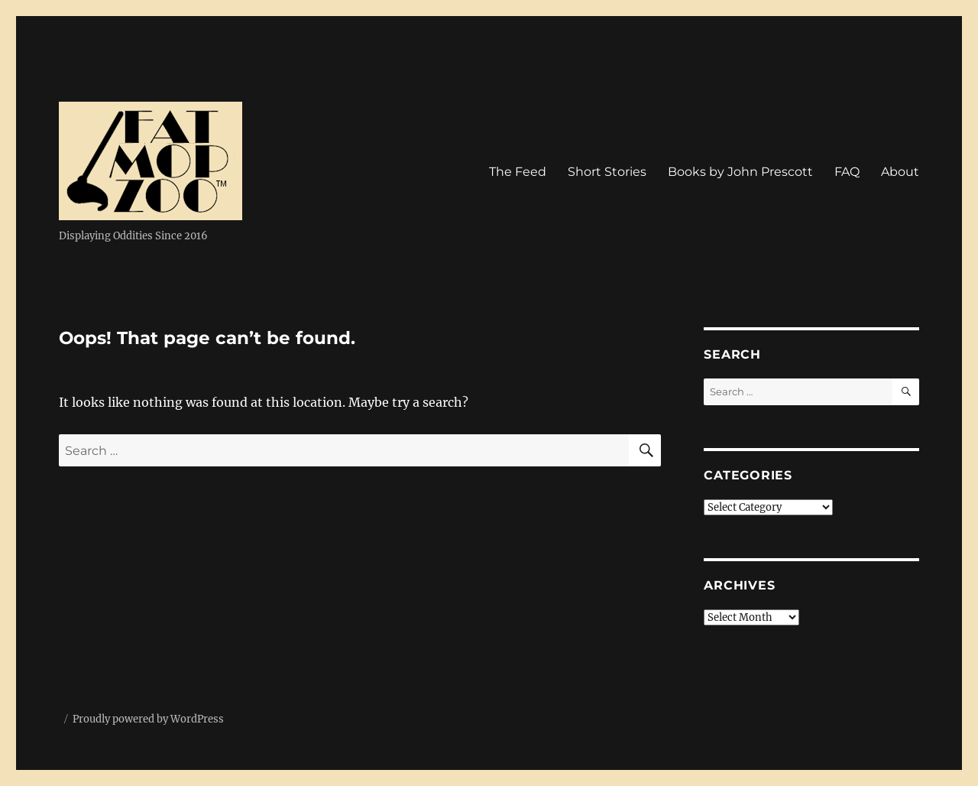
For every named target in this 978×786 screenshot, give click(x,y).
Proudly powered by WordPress (148, 719)
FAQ (847, 171)
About (900, 171)
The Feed (517, 171)
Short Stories (607, 171)
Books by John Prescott (740, 171)
